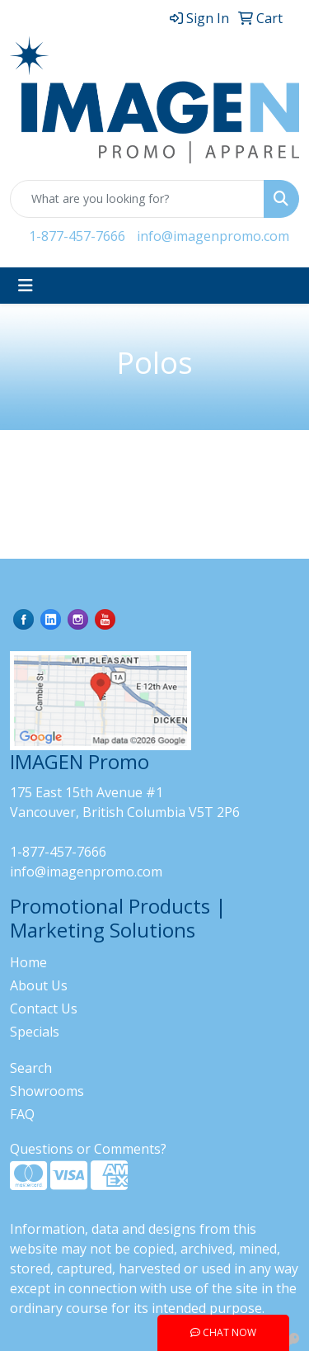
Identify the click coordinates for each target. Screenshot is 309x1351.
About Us (39, 985)
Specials (34, 1032)
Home (28, 962)
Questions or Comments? (88, 1149)
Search (31, 1068)
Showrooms (47, 1091)
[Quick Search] (137, 199)
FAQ (22, 1114)
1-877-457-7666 (77, 236)
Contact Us (43, 1008)
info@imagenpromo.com (213, 236)
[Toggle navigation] (25, 285)
